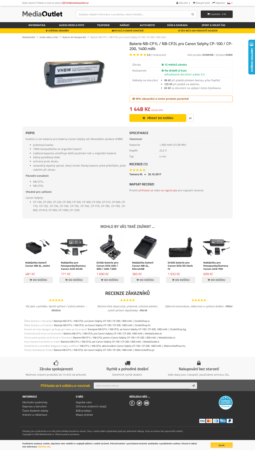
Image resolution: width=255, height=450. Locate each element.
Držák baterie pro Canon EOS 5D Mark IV (180, 265)
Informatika (36, 25)
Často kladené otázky (35, 410)
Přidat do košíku (157, 118)
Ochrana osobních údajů (91, 406)
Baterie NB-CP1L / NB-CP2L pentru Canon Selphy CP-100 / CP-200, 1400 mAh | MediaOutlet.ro (124, 337)
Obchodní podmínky (34, 402)
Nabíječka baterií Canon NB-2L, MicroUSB (142, 265)
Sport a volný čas (213, 25)
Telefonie (103, 25)
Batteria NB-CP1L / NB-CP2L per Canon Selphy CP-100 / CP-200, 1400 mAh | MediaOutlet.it (110, 341)
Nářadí (124, 25)
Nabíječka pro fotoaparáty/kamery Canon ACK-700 (215, 265)
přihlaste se (146, 190)
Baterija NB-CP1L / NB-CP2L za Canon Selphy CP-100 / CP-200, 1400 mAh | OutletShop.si (101, 321)
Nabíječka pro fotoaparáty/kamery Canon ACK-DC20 (73, 265)
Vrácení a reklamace (34, 414)
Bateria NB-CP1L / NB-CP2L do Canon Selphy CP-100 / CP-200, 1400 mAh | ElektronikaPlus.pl (104, 350)
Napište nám (84, 402)
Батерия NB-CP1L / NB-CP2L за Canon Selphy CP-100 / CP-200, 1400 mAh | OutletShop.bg (137, 329)
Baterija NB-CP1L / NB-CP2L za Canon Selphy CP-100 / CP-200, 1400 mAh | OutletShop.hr (102, 325)
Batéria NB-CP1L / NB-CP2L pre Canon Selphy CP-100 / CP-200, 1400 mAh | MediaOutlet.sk (112, 333)
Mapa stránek (84, 414)
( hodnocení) (156, 55)
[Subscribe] (193, 385)
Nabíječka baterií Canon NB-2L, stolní (37, 264)
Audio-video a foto (71, 25)
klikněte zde (44, 446)
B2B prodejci (84, 410)
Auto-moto (147, 25)
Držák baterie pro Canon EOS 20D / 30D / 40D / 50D (107, 265)
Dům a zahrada (177, 25)
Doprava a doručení (34, 406)
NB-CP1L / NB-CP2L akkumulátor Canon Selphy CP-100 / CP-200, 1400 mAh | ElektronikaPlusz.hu (132, 346)
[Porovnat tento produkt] (190, 118)
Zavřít (222, 445)
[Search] (193, 14)
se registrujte (169, 190)
